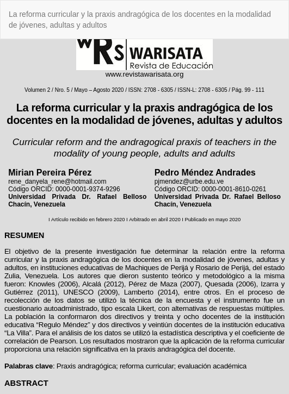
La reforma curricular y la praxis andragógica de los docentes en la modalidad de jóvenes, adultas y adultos (140, 19)
